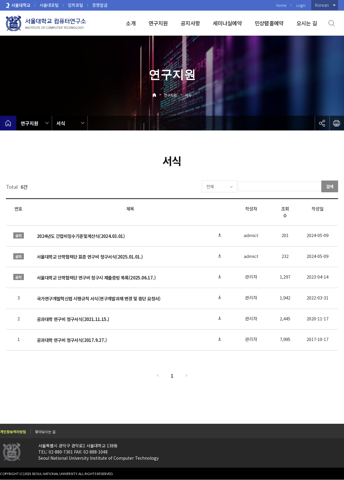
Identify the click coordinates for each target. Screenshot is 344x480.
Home (281, 5)
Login (300, 5)
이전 (157, 375)
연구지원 (158, 23)
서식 (188, 94)
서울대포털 (49, 5)
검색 (330, 186)
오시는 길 (307, 23)
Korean (322, 5)
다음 (186, 375)
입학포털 (75, 5)
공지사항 (190, 23)
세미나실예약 (227, 23)
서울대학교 (20, 5)
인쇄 (336, 123)
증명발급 (100, 5)
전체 (192, 186)
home (8, 123)
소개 (131, 23)
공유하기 (322, 123)
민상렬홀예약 (269, 23)
